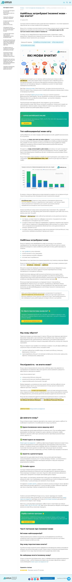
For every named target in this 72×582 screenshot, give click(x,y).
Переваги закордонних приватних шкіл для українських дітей (8, 68)
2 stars (22, 570)
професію (27, 251)
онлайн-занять (32, 484)
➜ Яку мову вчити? (57, 42)
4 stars (25, 570)
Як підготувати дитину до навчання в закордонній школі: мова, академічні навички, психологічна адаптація (9, 42)
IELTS (30, 505)
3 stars (23, 570)
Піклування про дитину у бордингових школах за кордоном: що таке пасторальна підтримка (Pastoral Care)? (9, 61)
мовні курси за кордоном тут (39, 561)
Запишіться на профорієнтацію (32, 321)
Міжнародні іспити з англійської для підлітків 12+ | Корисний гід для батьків (9, 29)
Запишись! (26, 123)
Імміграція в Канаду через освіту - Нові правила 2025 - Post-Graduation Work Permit (8, 54)
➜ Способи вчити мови (28, 45)
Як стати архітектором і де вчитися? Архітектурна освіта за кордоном (9, 12)
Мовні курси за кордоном (27, 443)
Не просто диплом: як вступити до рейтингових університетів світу (8, 22)
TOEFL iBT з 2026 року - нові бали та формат (8, 17)
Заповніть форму (28, 522)
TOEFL (26, 505)
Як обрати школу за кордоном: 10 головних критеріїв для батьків (8, 48)
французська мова (37, 94)
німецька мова (30, 88)
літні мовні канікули (51, 499)
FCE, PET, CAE (36, 505)
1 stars (21, 570)
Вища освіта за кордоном (37, 408)
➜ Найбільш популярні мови (42, 42)
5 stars (26, 570)
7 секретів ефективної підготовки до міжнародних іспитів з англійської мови (8, 35)
